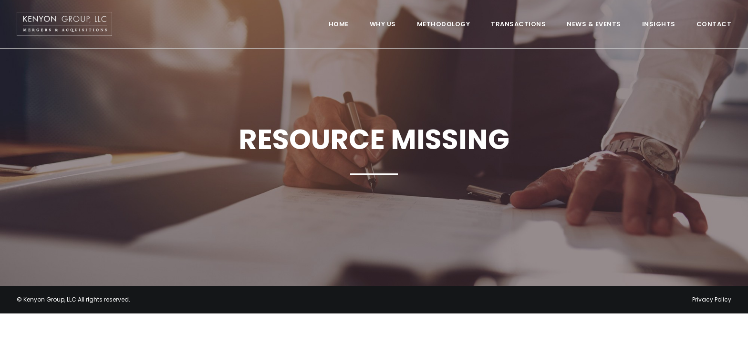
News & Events (594, 24)
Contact (714, 24)
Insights (658, 24)
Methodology (443, 24)
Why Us (383, 24)
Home (339, 24)
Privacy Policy (711, 299)
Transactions (518, 24)
